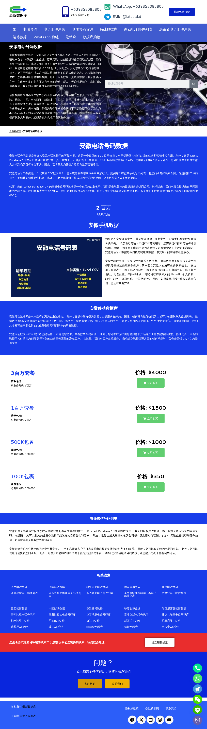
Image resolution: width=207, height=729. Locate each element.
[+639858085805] (65, 11)
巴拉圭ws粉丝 (170, 627)
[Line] (197, 709)
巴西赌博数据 (19, 608)
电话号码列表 (28, 716)
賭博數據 (20, 36)
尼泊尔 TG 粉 (57, 620)
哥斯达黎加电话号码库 (62, 614)
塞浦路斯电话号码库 (136, 614)
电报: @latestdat (127, 16)
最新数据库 (15, 131)
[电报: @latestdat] (107, 16)
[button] (151, 383)
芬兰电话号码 (19, 587)
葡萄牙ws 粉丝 (20, 627)
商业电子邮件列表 (138, 29)
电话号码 (30, 29)
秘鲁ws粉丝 (131, 627)
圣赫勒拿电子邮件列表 (24, 593)
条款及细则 (152, 708)
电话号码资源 (82, 29)
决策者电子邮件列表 (175, 29)
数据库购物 (91, 36)
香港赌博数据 (94, 608)
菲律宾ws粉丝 (94, 627)
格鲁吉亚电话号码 (97, 587)
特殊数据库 (108, 29)
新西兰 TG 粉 (132, 620)
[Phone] (197, 668)
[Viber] (197, 720)
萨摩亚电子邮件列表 (174, 593)
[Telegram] (197, 688)
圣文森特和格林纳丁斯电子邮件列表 (140, 594)
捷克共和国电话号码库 (175, 614)
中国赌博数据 (57, 608)
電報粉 (70, 36)
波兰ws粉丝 (56, 627)
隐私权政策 (132, 708)
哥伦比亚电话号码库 (23, 614)
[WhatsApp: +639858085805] (107, 6)
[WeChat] (197, 699)
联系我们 (171, 708)
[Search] (193, 84)
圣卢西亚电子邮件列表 (99, 593)
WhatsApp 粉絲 (46, 36)
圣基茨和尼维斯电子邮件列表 (65, 594)
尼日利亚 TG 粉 (171, 620)
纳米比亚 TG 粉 (20, 620)
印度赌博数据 (132, 608)
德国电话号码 (132, 587)
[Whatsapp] (197, 678)
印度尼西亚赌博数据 (174, 608)
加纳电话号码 (170, 587)
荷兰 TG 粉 (93, 620)
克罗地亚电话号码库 (98, 614)
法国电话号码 (57, 587)
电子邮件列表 (54, 29)
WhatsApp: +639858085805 (138, 6)
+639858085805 (86, 9)
